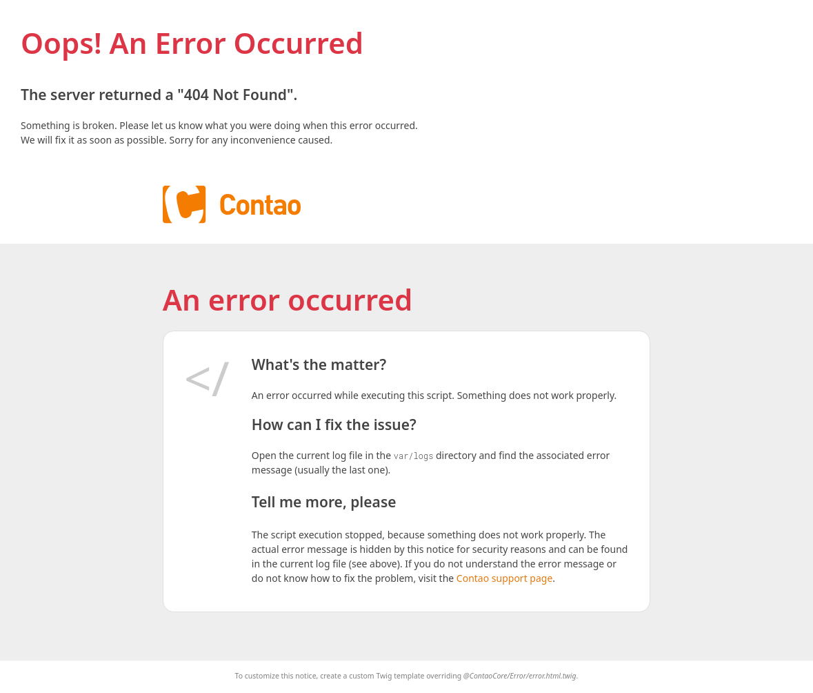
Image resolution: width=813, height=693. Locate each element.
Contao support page (504, 578)
